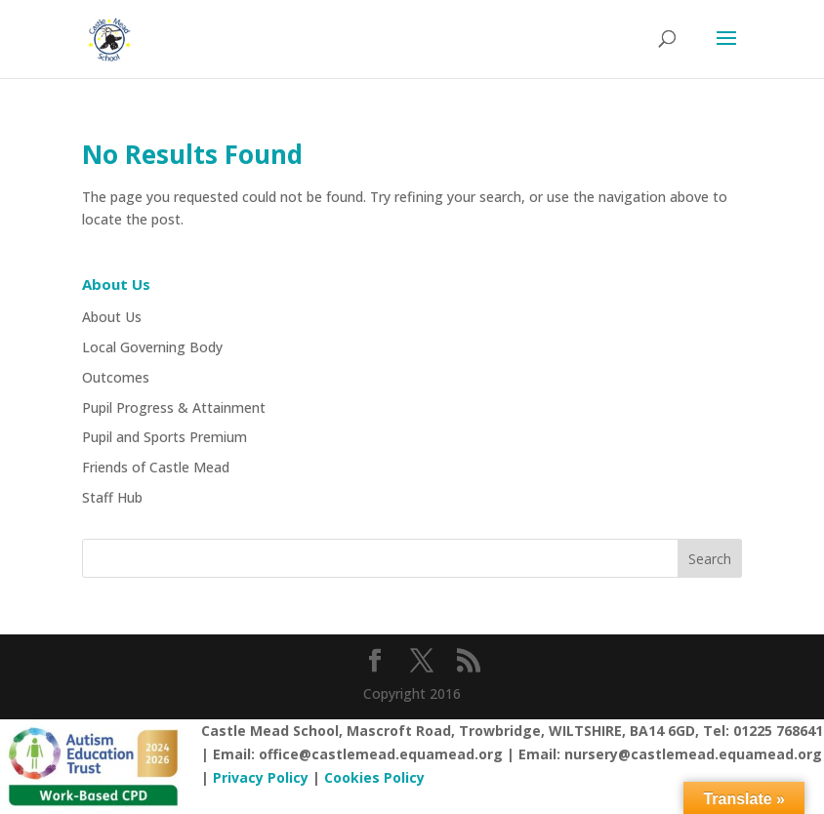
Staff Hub (112, 497)
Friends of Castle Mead (155, 467)
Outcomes (115, 377)
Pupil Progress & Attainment (174, 407)
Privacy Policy (261, 777)
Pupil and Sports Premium (164, 436)
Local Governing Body (152, 347)
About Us (112, 316)
